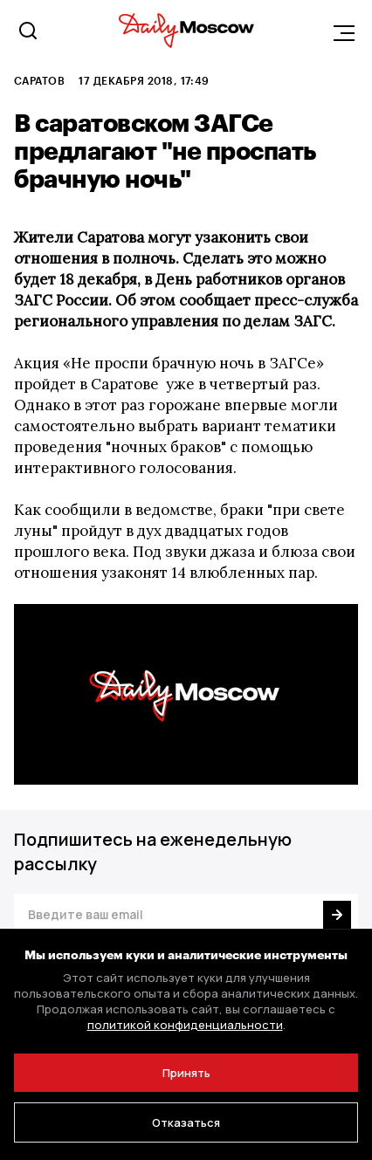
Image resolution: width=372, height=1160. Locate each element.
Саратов (39, 80)
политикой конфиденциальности (185, 1025)
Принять (186, 1073)
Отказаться (186, 1122)
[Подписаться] (337, 915)
